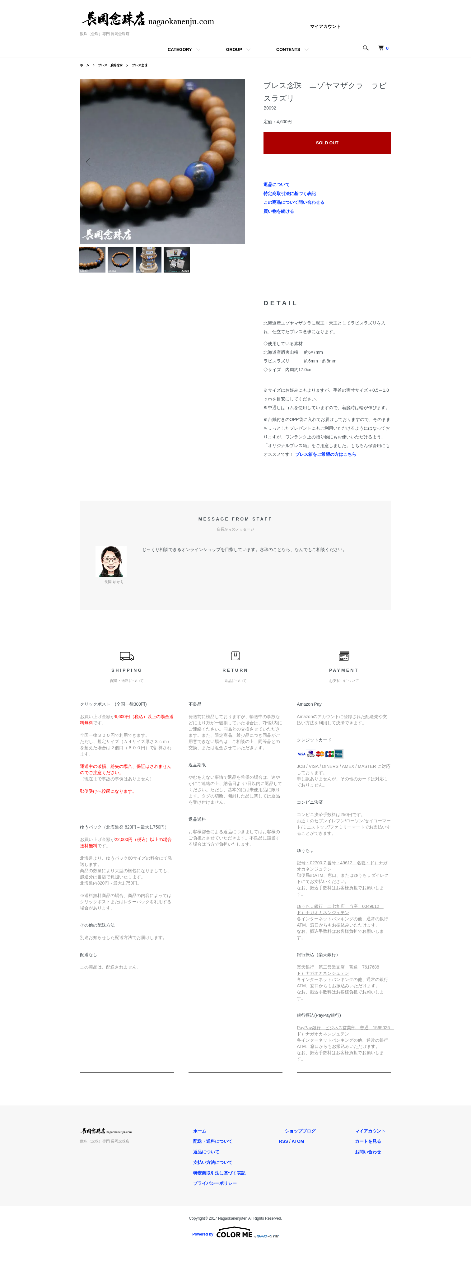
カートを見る (374, 1146)
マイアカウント (325, 26)
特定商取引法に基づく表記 (289, 193)
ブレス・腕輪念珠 (115, 65)
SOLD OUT (327, 142)
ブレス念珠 (148, 65)
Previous (89, 161)
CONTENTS (288, 49)
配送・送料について (241, 1146)
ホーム (85, 65)
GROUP (234, 49)
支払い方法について (241, 1167)
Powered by (235, 1237)
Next (235, 161)
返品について (276, 184)
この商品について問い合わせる (293, 202)
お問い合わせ (374, 1156)
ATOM (321, 1146)
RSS (306, 1146)
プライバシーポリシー (243, 1188)
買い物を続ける (278, 211)
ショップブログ (317, 1135)
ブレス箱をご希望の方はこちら (325, 459)
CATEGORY (180, 49)
